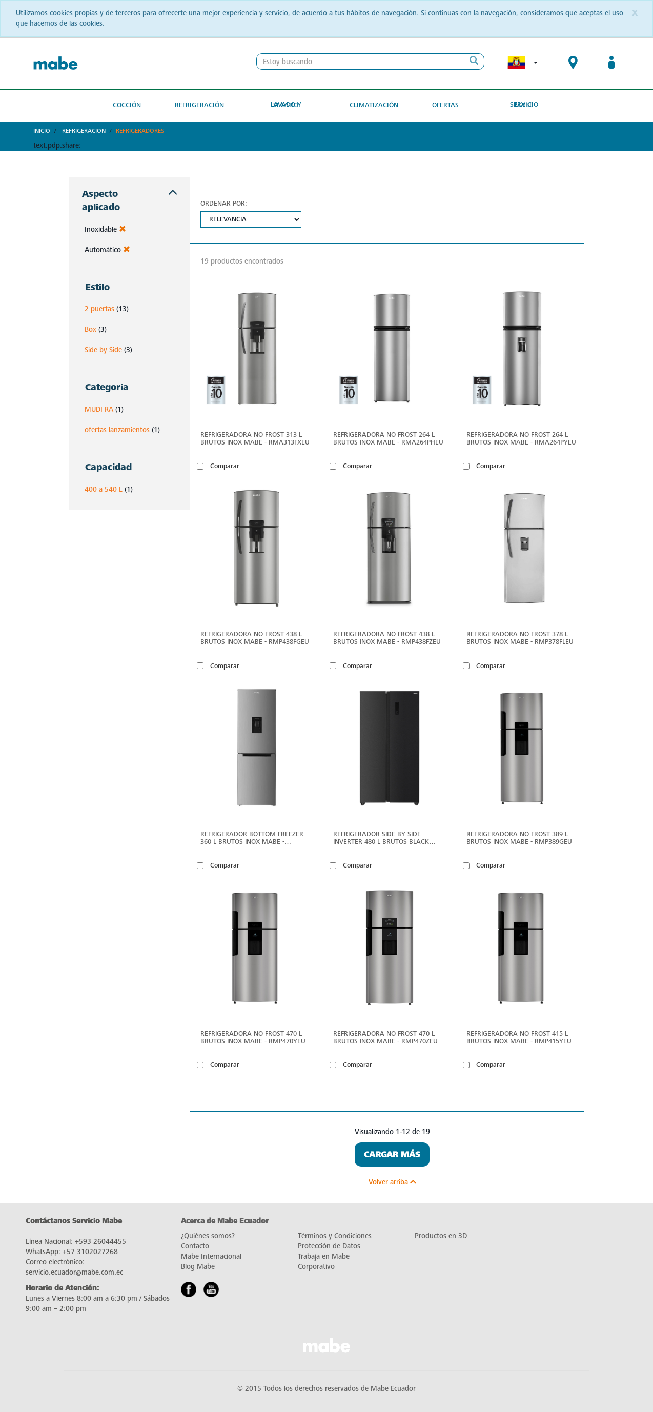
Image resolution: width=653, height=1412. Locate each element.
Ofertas (443, 105)
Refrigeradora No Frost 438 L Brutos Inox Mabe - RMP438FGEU (254, 638)
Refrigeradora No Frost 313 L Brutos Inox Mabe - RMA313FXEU (255, 438)
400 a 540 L (104, 489)
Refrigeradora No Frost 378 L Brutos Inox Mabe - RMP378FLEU (520, 638)
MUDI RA (99, 409)
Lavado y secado (287, 105)
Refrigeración (201, 105)
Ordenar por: (223, 203)
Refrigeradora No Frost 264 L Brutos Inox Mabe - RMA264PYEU (521, 438)
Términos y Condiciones (335, 1236)
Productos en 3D (441, 1236)
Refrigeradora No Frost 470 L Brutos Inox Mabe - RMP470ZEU (385, 1037)
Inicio (41, 130)
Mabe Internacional (211, 1256)
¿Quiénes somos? (208, 1236)
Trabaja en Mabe (324, 1256)
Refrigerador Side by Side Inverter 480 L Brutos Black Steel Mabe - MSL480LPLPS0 (381, 837)
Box (90, 329)
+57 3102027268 (90, 1252)
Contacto (195, 1246)
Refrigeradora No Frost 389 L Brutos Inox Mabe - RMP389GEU (519, 837)
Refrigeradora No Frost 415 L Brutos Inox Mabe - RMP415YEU (519, 1037)
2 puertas (99, 309)
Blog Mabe (198, 1266)
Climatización (373, 105)
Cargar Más (392, 1154)
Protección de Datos (329, 1246)
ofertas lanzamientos (117, 429)
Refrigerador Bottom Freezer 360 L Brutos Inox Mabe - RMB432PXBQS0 (251, 837)
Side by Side (103, 350)
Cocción (130, 105)
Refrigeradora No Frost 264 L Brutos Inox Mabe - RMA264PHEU (388, 438)
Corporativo (316, 1266)
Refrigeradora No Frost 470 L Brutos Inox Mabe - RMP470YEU (252, 1037)
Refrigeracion (84, 130)
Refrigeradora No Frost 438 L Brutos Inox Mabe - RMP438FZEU (387, 638)
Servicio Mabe (521, 105)
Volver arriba (392, 1182)
